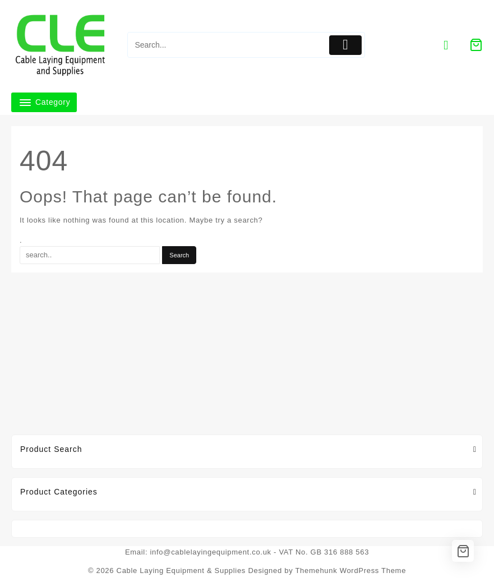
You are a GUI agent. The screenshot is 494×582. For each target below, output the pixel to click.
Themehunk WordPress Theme (350, 570)
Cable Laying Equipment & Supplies (181, 570)
